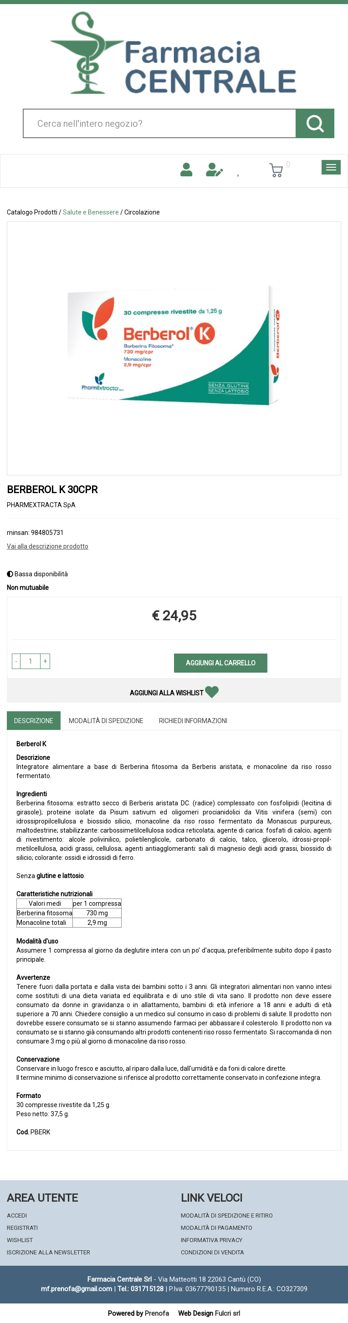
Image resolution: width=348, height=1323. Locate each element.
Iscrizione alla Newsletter (48, 1252)
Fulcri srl (227, 1313)
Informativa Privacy (211, 1240)
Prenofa (157, 1313)
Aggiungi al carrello (221, 663)
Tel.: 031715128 (141, 1289)
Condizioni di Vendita (212, 1252)
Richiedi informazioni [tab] (193, 720)
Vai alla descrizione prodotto (47, 546)
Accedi (17, 1215)
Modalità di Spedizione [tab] (106, 720)
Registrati (22, 1227)
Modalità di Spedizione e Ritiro (227, 1215)
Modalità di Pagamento (216, 1227)
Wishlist (20, 1240)
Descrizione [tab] (33, 720)
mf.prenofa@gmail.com (76, 1289)
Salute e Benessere (91, 212)
